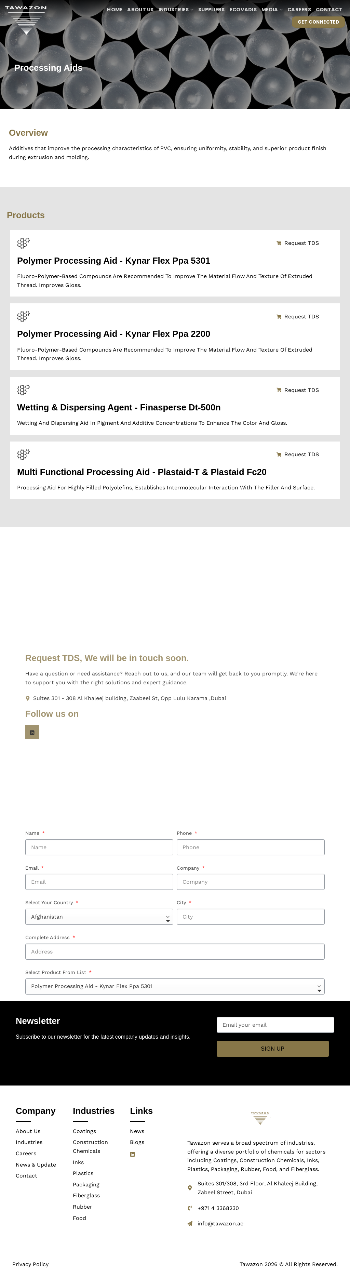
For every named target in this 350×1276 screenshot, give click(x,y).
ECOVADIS (243, 9)
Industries (176, 9)
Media (272, 9)
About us (140, 9)
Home (114, 9)
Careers (299, 9)
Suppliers (211, 9)
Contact (329, 9)
